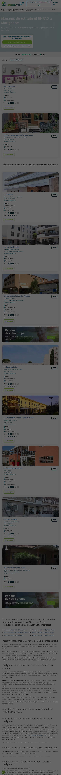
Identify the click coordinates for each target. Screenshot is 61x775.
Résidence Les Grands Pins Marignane (18, 136)
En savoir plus (9, 108)
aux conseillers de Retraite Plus (37, 743)
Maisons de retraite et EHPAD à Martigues (43, 638)
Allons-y (49, 341)
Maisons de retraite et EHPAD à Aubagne (43, 640)
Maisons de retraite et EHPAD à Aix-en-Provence (17, 640)
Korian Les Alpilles (11, 371)
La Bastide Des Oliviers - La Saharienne (19, 422)
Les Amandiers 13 (10, 86)
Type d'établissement (16, 60)
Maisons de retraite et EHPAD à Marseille (15, 638)
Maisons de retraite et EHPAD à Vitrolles (43, 643)
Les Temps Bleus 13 (11, 249)
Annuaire (5, 9)
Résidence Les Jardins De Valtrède (17, 299)
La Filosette (8, 196)
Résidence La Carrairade (13, 474)
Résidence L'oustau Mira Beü (15, 575)
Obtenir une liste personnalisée (17, 42)
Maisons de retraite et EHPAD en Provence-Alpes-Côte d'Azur (24, 9)
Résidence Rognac (11, 526)
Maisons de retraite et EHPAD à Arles (14, 643)
